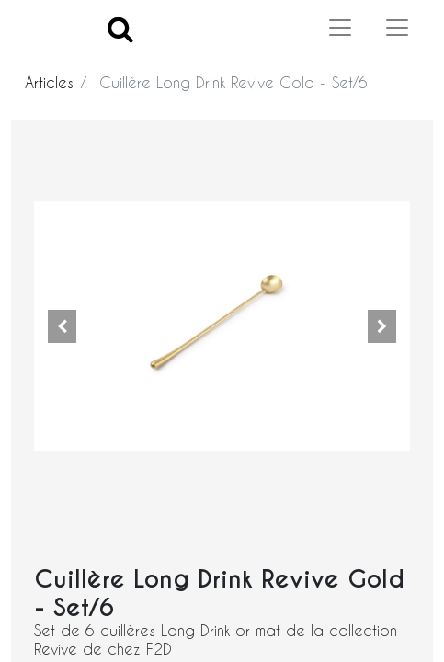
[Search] (120, 28)
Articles (49, 82)
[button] (62, 326)
